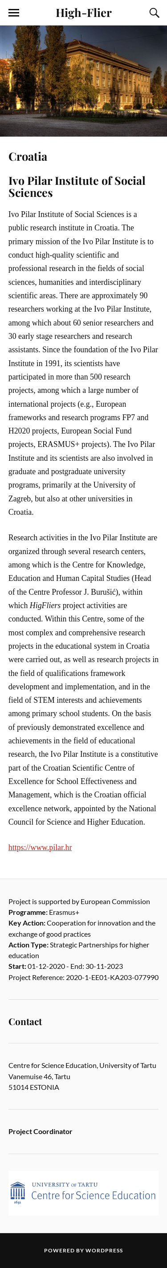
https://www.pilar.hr (40, 847)
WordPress (104, 1250)
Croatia (27, 155)
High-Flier (84, 12)
